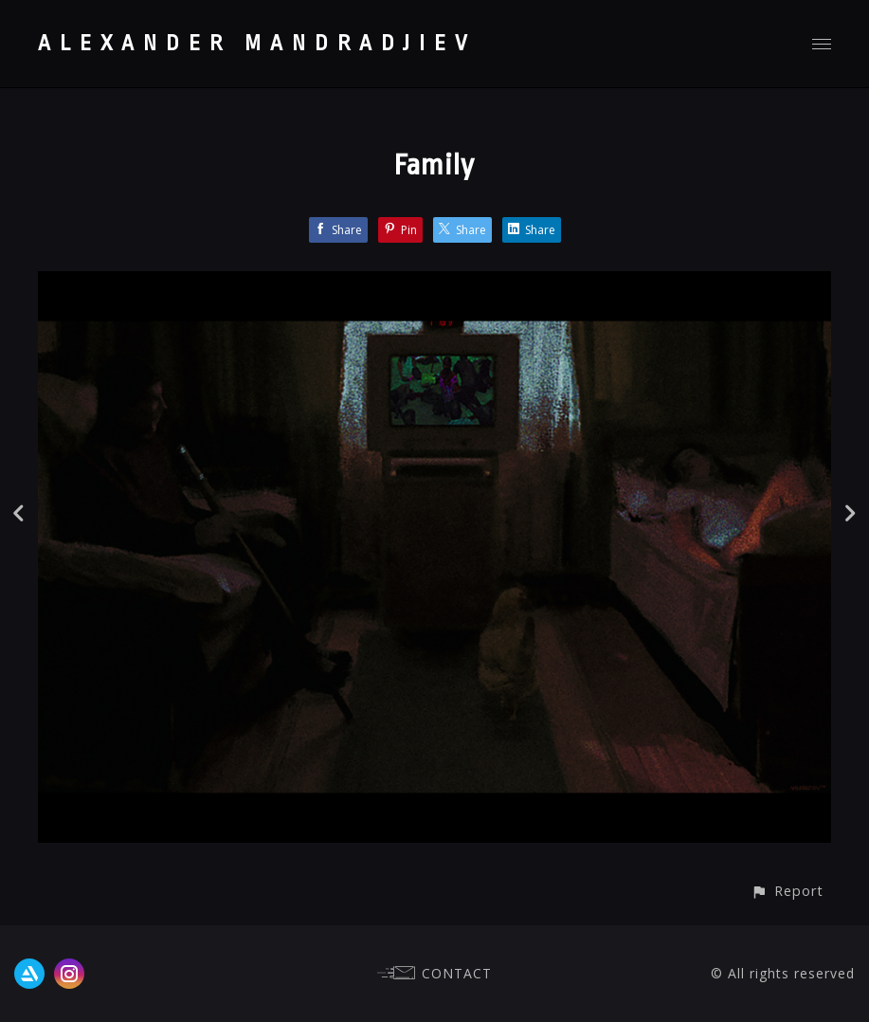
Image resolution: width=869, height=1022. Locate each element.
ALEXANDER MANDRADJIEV (257, 43)
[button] (787, 890)
